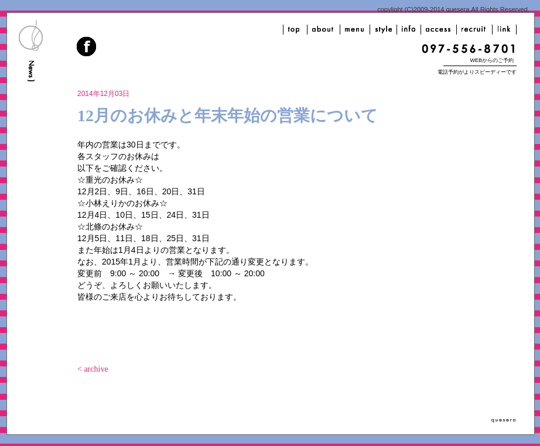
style (383, 30)
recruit (474, 30)
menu (355, 30)
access (438, 30)
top (295, 30)
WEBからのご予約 (492, 60)
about (323, 30)
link (504, 30)
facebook (87, 48)
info (409, 30)
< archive (92, 369)
